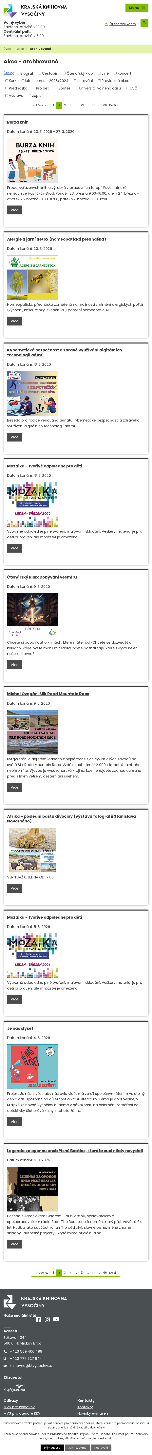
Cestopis (50, 73)
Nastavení (102, 1448)
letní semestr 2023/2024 (46, 80)
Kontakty (85, 1407)
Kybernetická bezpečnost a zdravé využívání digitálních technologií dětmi (64, 352)
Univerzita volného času (100, 88)
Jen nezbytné (77, 1448)
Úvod (7, 49)
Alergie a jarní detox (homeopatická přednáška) (56, 239)
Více (14, 209)
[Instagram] (47, 1320)
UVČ (133, 88)
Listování (85, 80)
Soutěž (64, 88)
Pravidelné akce (115, 80)
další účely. (97, 1427)
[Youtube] (56, 1320)
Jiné (105, 73)
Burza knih (17, 122)
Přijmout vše (51, 1448)
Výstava (16, 95)
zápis (36, 95)
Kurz (12, 80)
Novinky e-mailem (93, 1413)
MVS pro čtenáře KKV (22, 1413)
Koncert (124, 73)
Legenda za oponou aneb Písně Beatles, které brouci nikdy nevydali (75, 1150)
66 (105, 105)
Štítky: (9, 72)
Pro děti (42, 88)
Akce (20, 49)
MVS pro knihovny (19, 1407)
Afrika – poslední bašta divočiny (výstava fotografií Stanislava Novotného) (71, 819)
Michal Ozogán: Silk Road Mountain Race (48, 694)
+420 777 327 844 (26, 1358)
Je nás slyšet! (21, 1028)
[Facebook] (38, 1320)
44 (94, 105)
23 (82, 105)
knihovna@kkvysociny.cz (31, 1365)
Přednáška (18, 88)
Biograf (26, 73)
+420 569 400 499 (26, 1351)
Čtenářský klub (80, 73)
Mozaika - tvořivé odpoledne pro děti (44, 466)
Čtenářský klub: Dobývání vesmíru (42, 577)
